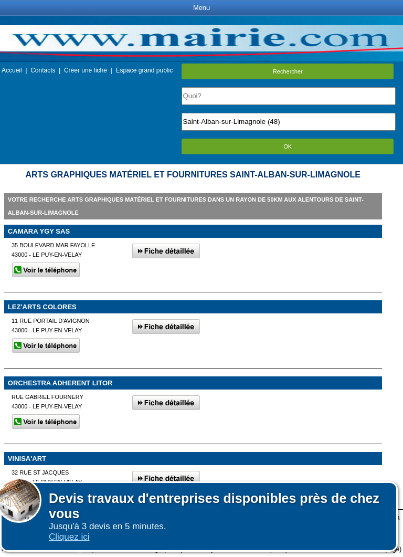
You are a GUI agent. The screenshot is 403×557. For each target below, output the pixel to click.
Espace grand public (144, 70)
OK (287, 146)
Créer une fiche (85, 70)
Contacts (42, 70)
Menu (201, 8)
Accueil (12, 70)
